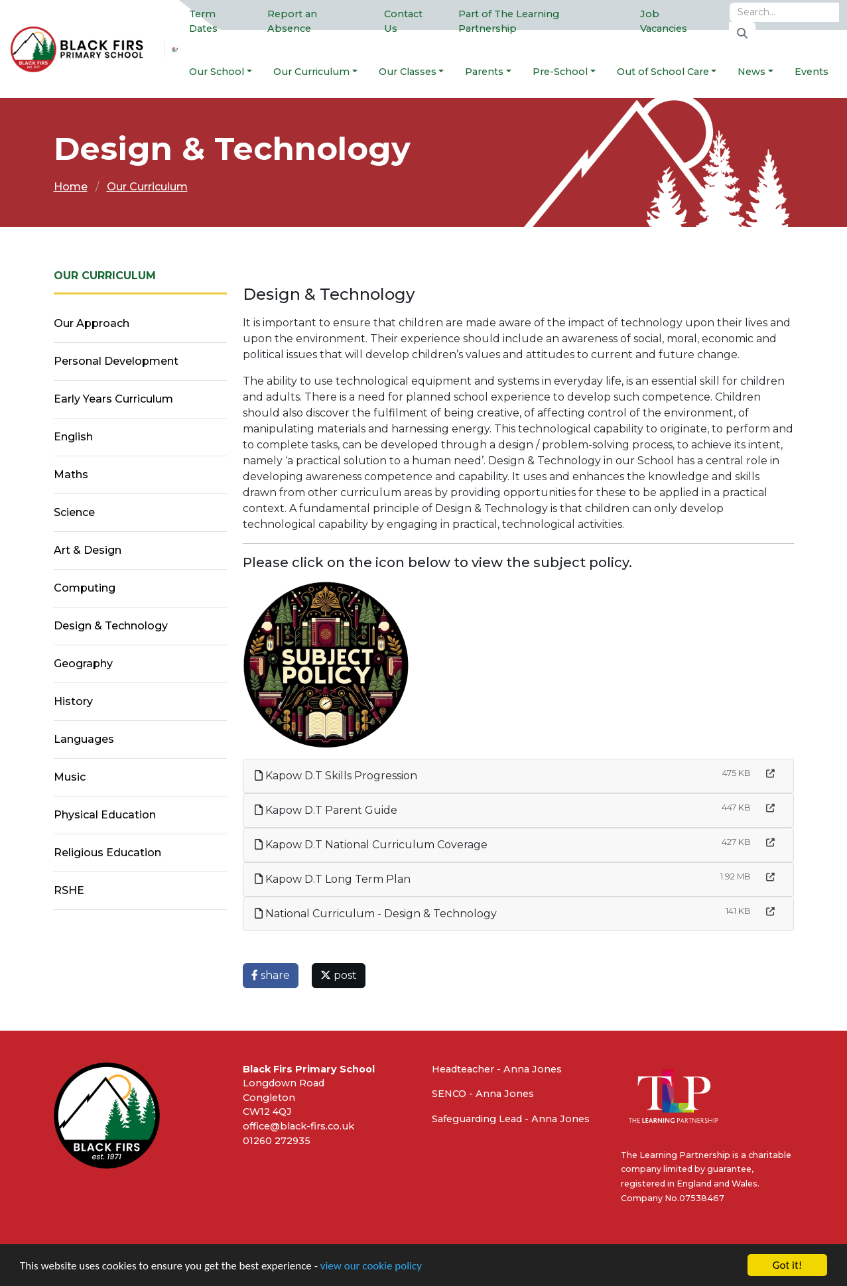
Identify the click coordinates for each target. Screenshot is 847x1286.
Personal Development (116, 361)
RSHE (69, 890)
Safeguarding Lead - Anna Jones (511, 1119)
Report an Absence (292, 21)
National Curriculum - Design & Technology (376, 913)
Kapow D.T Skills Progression (336, 775)
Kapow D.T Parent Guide (326, 810)
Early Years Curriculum (113, 399)
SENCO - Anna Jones (483, 1094)
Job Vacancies (663, 21)
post (338, 975)
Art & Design (87, 550)
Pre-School (560, 72)
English (73, 436)
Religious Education (107, 852)
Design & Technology (111, 625)
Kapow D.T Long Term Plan (333, 879)
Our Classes (407, 72)
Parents (484, 72)
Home (71, 186)
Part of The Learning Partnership (508, 21)
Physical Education (105, 814)
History (73, 701)
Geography (83, 663)
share (270, 975)
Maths (71, 474)
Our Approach (91, 323)
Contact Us (403, 21)
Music (70, 777)
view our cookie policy (371, 1267)
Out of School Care (663, 72)
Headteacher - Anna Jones (497, 1069)
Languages (84, 739)
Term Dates (203, 21)
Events (811, 72)
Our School (216, 72)
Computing (84, 588)
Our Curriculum (311, 72)
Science (74, 512)
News (751, 72)
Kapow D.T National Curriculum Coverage (371, 844)
